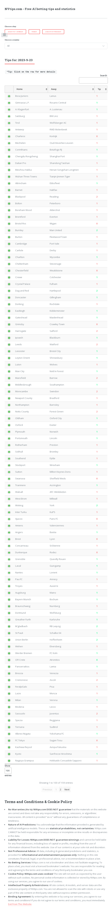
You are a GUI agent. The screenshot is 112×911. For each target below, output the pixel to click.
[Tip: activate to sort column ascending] (101, 89)
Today (34, 32)
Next (67, 789)
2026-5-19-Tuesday (53, 32)
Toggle (4, 35)
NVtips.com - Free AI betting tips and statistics (40, 9)
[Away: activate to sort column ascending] (71, 89)
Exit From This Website (20, 904)
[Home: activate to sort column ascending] (31, 89)
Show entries (8, 770)
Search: (93, 79)
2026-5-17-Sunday (15, 32)
